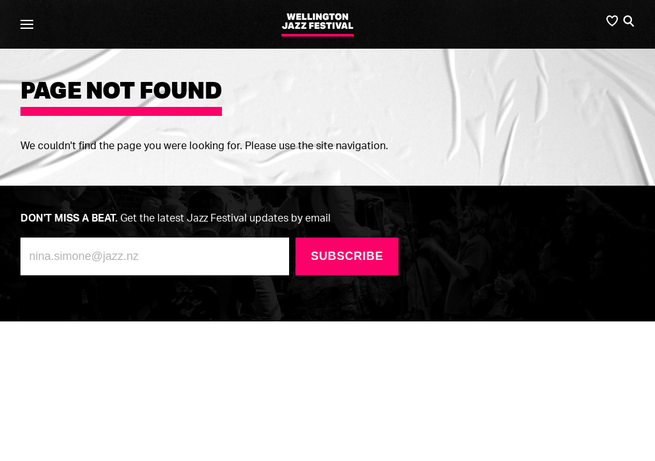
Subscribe (347, 256)
